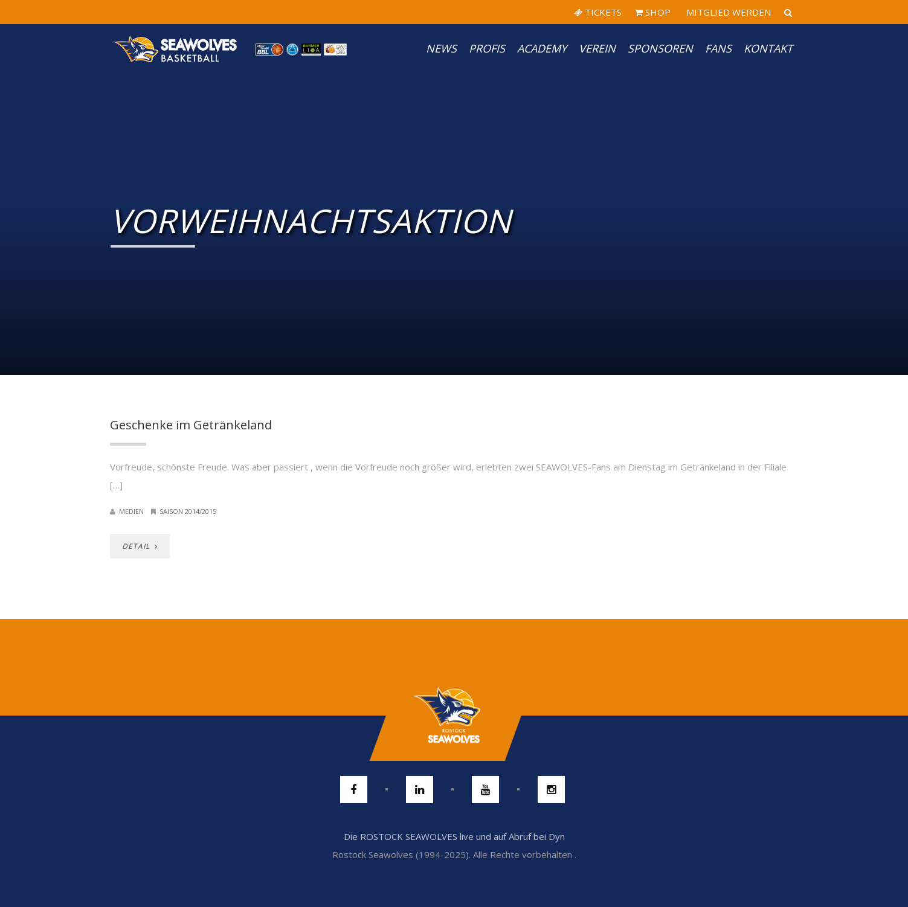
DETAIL (140, 546)
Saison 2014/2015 (187, 511)
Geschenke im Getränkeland (191, 425)
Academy (542, 48)
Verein (597, 48)
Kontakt (768, 48)
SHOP (653, 12)
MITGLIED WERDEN (727, 12)
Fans (718, 48)
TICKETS (598, 12)
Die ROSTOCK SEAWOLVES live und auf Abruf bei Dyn (454, 836)
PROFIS (487, 48)
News (441, 48)
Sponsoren (660, 48)
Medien (131, 511)
